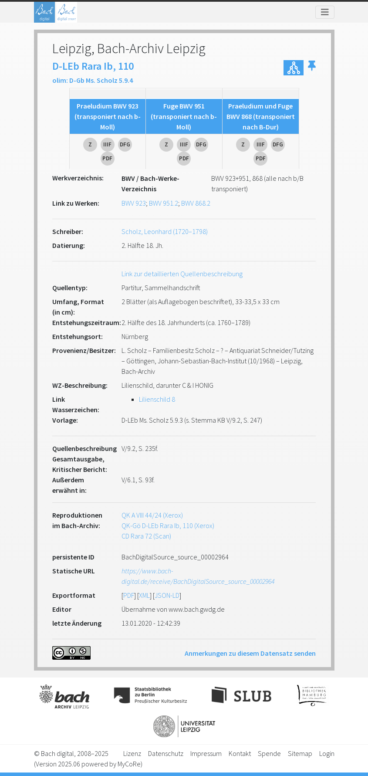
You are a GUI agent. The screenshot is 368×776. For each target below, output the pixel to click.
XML (144, 595)
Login (326, 753)
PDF (128, 595)
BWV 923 (134, 203)
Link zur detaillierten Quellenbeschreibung (182, 273)
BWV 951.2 (163, 203)
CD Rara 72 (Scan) (146, 536)
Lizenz (132, 753)
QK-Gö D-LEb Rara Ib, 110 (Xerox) (168, 525)
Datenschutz (165, 753)
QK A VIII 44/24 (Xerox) (152, 515)
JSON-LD (167, 595)
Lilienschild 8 (157, 399)
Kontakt (240, 753)
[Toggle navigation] (324, 12)
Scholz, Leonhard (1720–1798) (165, 231)
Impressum (206, 753)
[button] (312, 67)
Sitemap (300, 753)
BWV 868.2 (195, 203)
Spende (269, 753)
